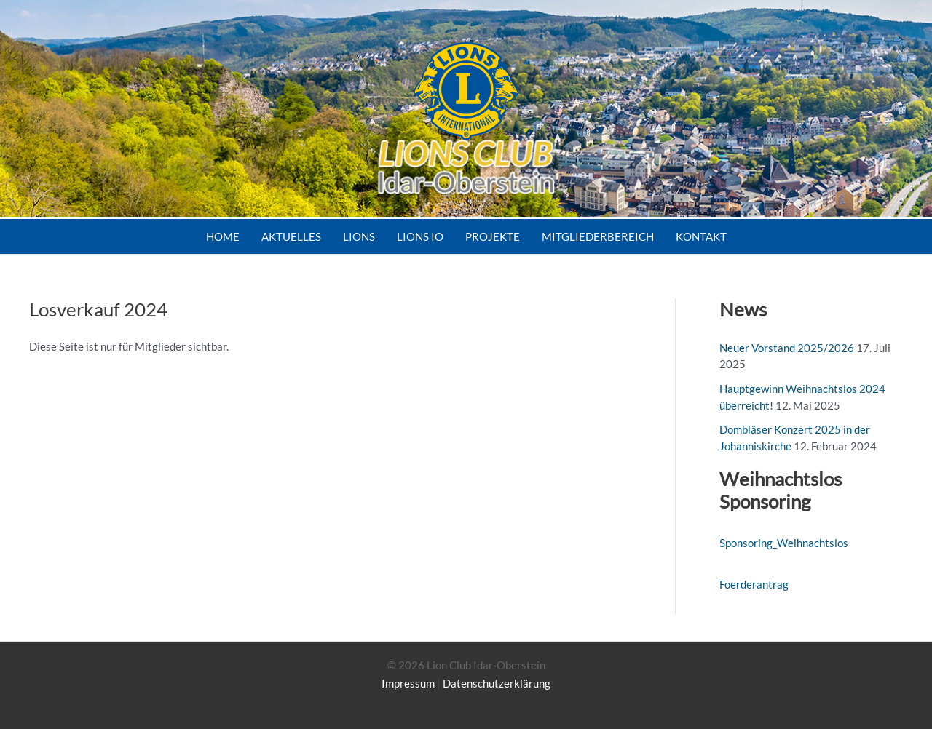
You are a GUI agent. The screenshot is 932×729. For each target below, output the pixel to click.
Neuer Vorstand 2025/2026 (786, 347)
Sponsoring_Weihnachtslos (783, 542)
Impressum (408, 683)
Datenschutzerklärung (496, 683)
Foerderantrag (754, 584)
